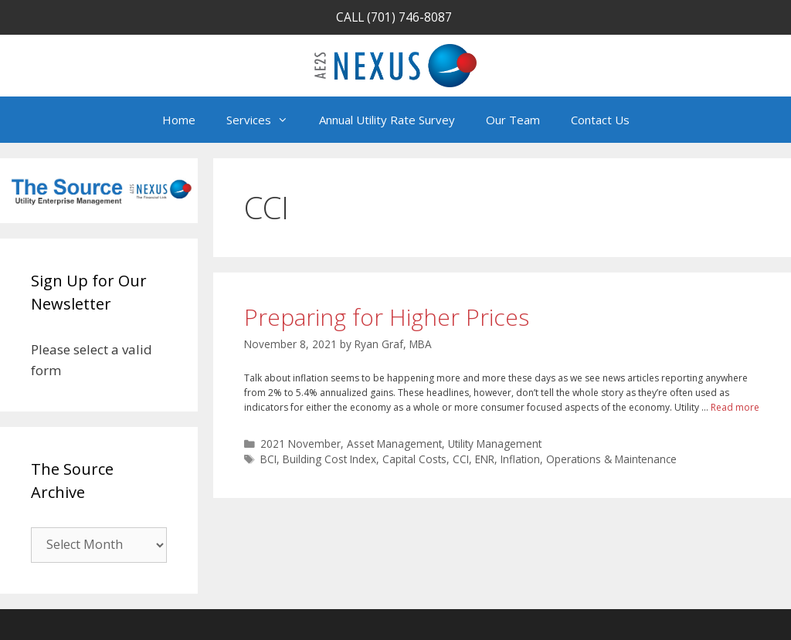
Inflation (520, 459)
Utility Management (494, 443)
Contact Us (600, 119)
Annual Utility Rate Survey (387, 119)
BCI (268, 459)
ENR (484, 459)
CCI (461, 459)
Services (265, 120)
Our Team (513, 119)
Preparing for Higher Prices (386, 317)
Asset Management (394, 443)
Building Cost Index (329, 459)
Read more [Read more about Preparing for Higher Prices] (735, 407)
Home (178, 119)
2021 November (300, 443)
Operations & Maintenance (611, 459)
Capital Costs (414, 459)
